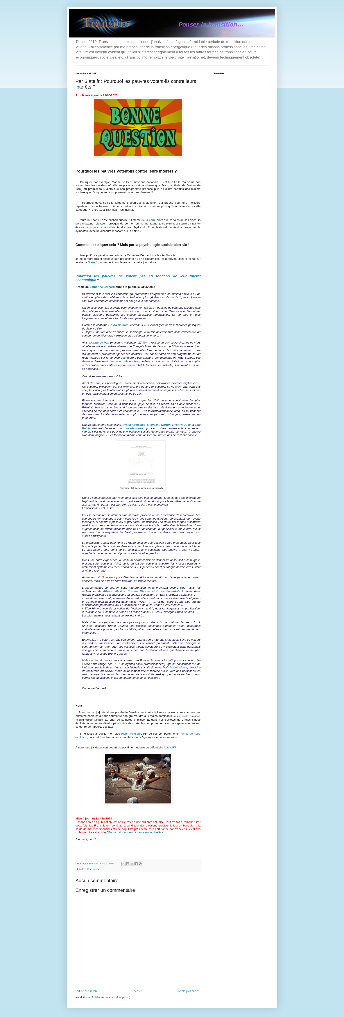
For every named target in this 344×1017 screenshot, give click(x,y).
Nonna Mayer (178, 667)
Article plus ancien (188, 991)
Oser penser (93, 869)
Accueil (138, 991)
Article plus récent (87, 991)
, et (141, 591)
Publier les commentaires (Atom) (111, 997)
